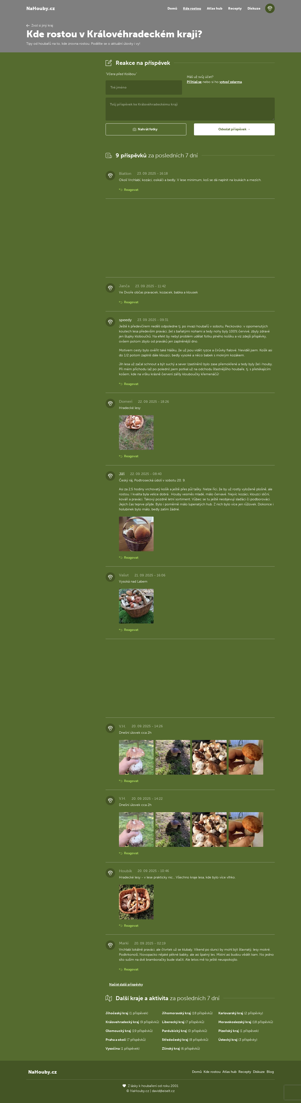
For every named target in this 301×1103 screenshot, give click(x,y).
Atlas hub (214, 8)
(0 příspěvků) (184, 1031)
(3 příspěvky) (237, 1040)
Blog (270, 1072)
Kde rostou (192, 8)
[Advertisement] (62, 130)
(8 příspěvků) (185, 1040)
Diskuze (253, 8)
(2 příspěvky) (240, 1013)
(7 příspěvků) (183, 1022)
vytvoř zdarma (231, 82)
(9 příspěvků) (132, 1022)
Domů (172, 8)
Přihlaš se (194, 82)
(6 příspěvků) (181, 1049)
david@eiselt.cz (163, 1091)
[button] (146, 129)
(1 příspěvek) (127, 1013)
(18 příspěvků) (187, 1013)
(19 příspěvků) (129, 1031)
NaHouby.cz (40, 8)
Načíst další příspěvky (126, 984)
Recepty (235, 8)
